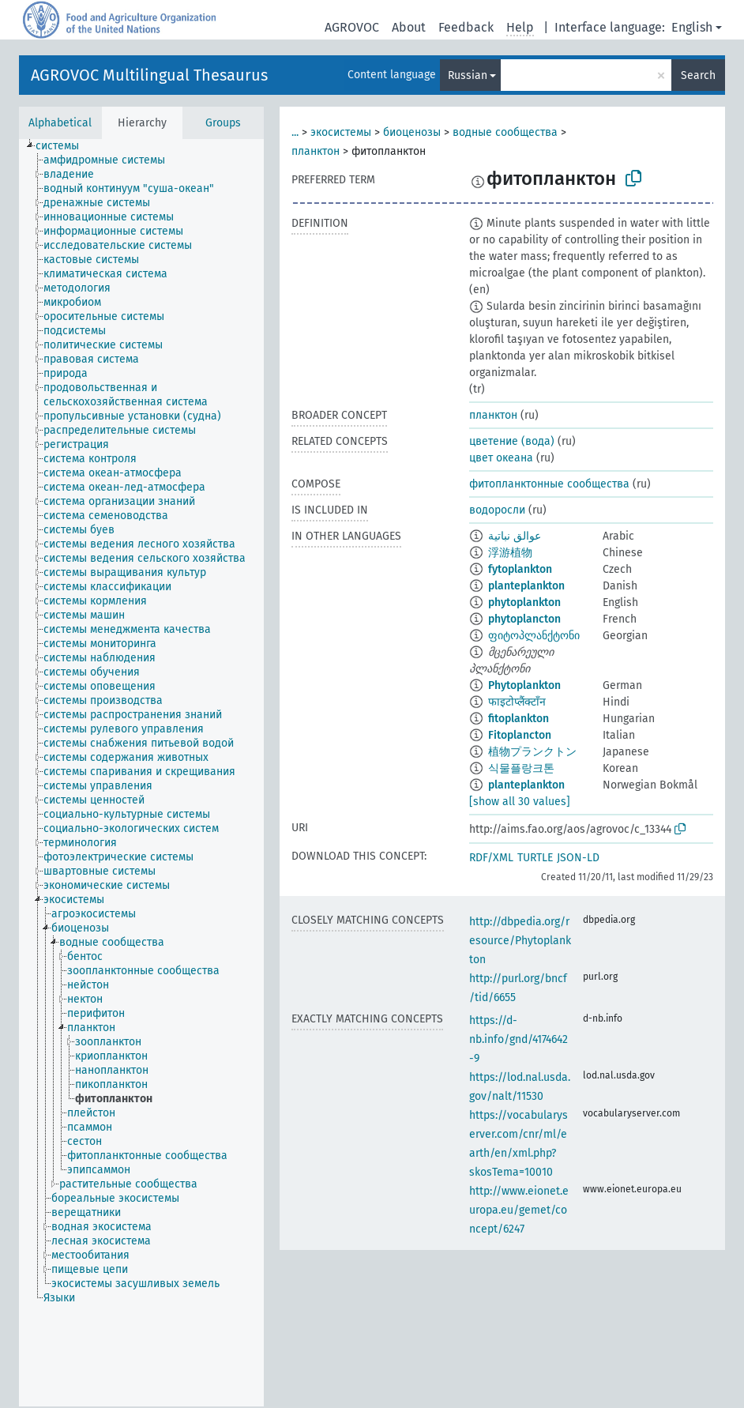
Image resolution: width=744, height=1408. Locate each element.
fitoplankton (518, 718)
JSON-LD (578, 857)
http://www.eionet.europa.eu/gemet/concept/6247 (519, 1210)
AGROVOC (352, 27)
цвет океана (501, 458)
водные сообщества (505, 132)
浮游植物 (510, 552)
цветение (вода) (511, 441)
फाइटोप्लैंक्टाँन (517, 702)
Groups (223, 123)
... (295, 132)
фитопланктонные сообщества (549, 484)
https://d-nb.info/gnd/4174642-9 (518, 1039)
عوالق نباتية (514, 536)
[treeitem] (64, 146)
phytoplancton (524, 619)
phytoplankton (524, 602)
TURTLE (535, 857)
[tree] (141, 772)
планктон (315, 151)
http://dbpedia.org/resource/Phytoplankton (520, 940)
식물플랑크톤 (521, 768)
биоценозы (412, 132)
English (691, 27)
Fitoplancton (519, 735)
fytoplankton (520, 569)
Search (698, 75)
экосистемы (340, 132)
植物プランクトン (532, 752)
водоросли (497, 510)
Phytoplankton (524, 685)
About (409, 27)
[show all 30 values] (519, 801)
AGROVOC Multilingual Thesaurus (149, 75)
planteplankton (526, 586)
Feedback (466, 27)
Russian (467, 75)
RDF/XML (491, 857)
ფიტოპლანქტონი (534, 635)
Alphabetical (60, 123)
